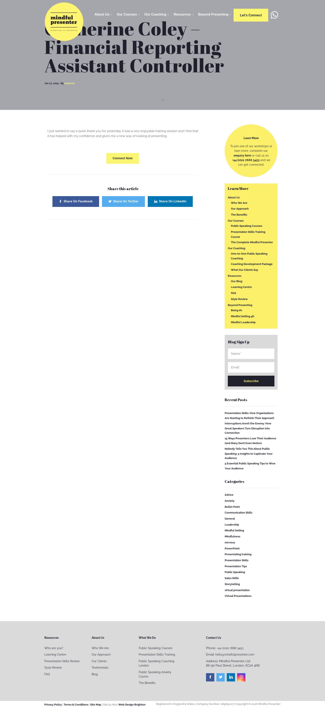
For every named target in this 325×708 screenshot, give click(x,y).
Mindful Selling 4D (242, 316)
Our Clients (99, 661)
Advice (229, 494)
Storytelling (232, 584)
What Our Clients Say (244, 269)
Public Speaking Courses (246, 225)
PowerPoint (232, 548)
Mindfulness (232, 536)
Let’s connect (251, 15)
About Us (102, 14)
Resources (182, 14)
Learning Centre (241, 287)
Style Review (239, 299)
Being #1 (236, 310)
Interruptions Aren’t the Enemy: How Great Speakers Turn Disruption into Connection (248, 428)
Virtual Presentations (238, 595)
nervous (230, 542)
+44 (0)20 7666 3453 (246, 160)
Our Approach (240, 208)
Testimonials (100, 667)
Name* (251, 353)
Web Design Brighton (132, 704)
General (230, 518)
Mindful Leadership (243, 322)
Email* (251, 367)
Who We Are (239, 202)
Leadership (232, 524)
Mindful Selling (234, 530)
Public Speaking (235, 572)
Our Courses (127, 14)
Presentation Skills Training (157, 654)
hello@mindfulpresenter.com (234, 654)
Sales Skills (232, 578)
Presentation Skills (236, 560)
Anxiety (229, 500)
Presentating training (238, 554)
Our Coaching (155, 14)
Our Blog (236, 281)
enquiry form (242, 155)
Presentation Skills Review (62, 661)
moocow (69, 83)
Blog (95, 674)
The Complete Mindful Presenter (252, 242)
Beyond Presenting (213, 14)
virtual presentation (237, 589)
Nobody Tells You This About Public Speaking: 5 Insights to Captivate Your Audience (249, 453)
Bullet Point (232, 506)
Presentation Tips (236, 566)
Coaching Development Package (252, 263)
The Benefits (239, 214)
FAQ (233, 293)
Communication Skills (238, 512)
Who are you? (53, 648)
